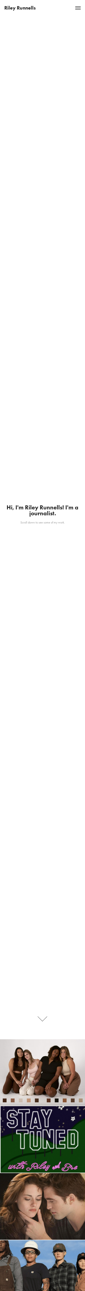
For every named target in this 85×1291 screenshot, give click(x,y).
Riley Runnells (20, 8)
